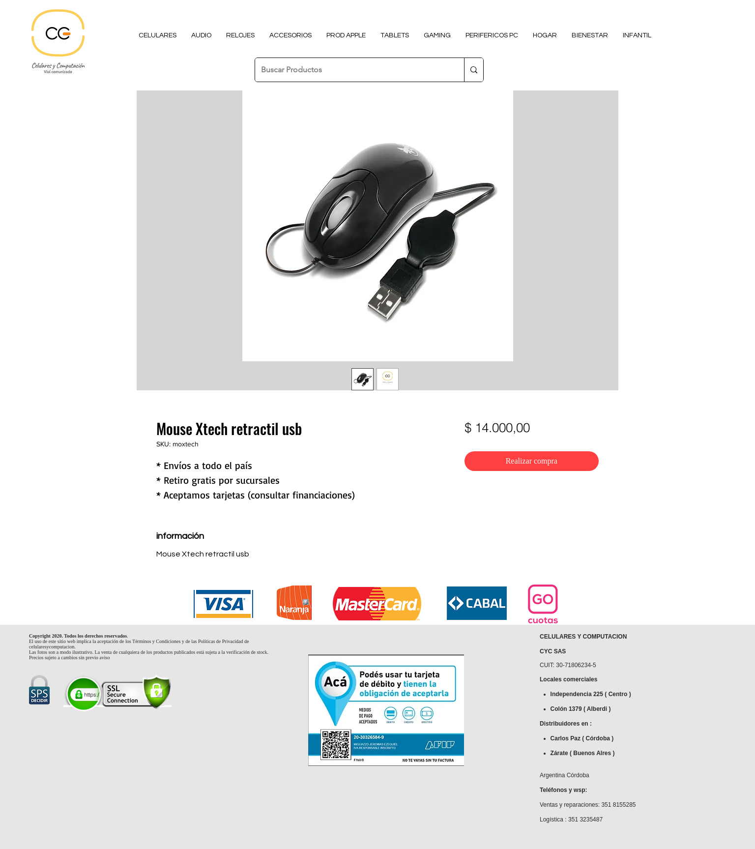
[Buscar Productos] (352, 70)
